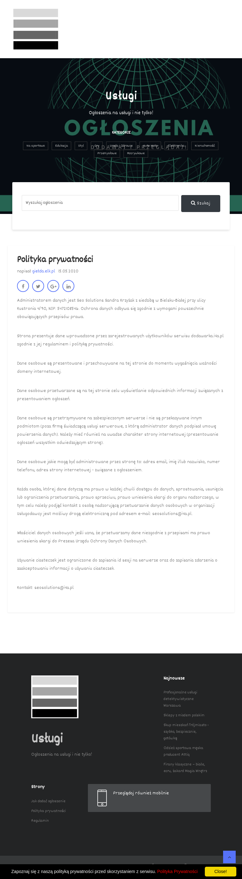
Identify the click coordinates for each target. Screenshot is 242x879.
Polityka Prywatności (177, 871)
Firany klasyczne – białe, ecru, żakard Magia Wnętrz (185, 767)
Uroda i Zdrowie (121, 145)
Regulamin (40, 821)
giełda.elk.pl (43, 271)
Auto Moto (150, 145)
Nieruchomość (205, 145)
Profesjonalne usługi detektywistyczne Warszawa (180, 699)
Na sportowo (35, 145)
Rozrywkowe (136, 153)
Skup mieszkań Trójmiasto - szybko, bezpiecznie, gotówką (186, 732)
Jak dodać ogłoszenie (48, 801)
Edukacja (61, 145)
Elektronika (176, 145)
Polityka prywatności (48, 811)
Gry (96, 145)
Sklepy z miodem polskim (184, 715)
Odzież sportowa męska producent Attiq (183, 751)
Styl (81, 145)
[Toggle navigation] (221, 29)
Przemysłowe (107, 153)
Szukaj (200, 203)
